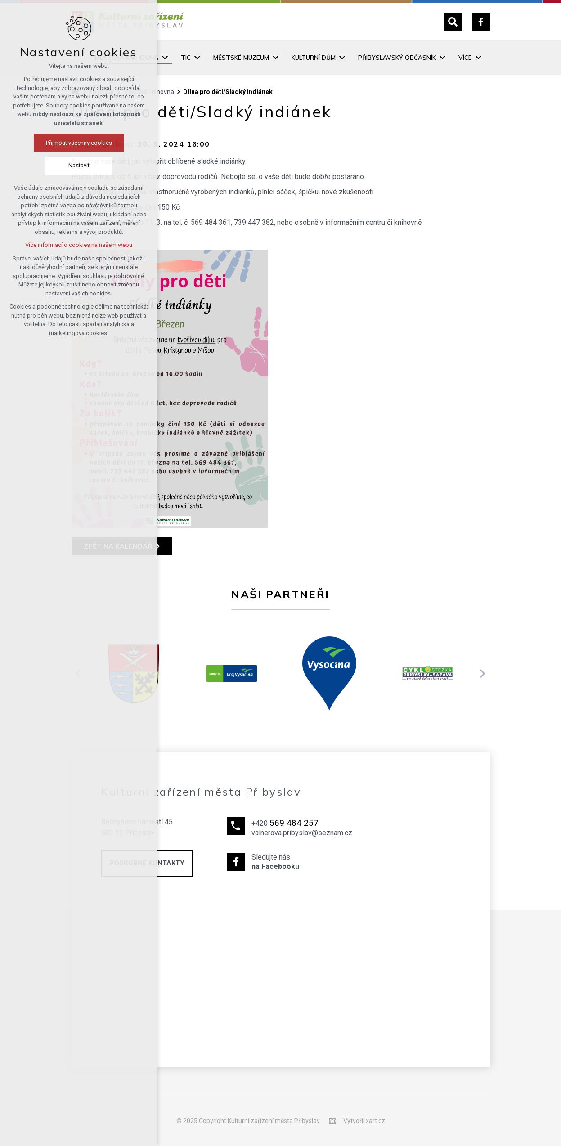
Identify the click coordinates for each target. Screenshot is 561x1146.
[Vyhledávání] (453, 22)
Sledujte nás (301, 862)
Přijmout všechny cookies (51, 142)
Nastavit (51, 165)
